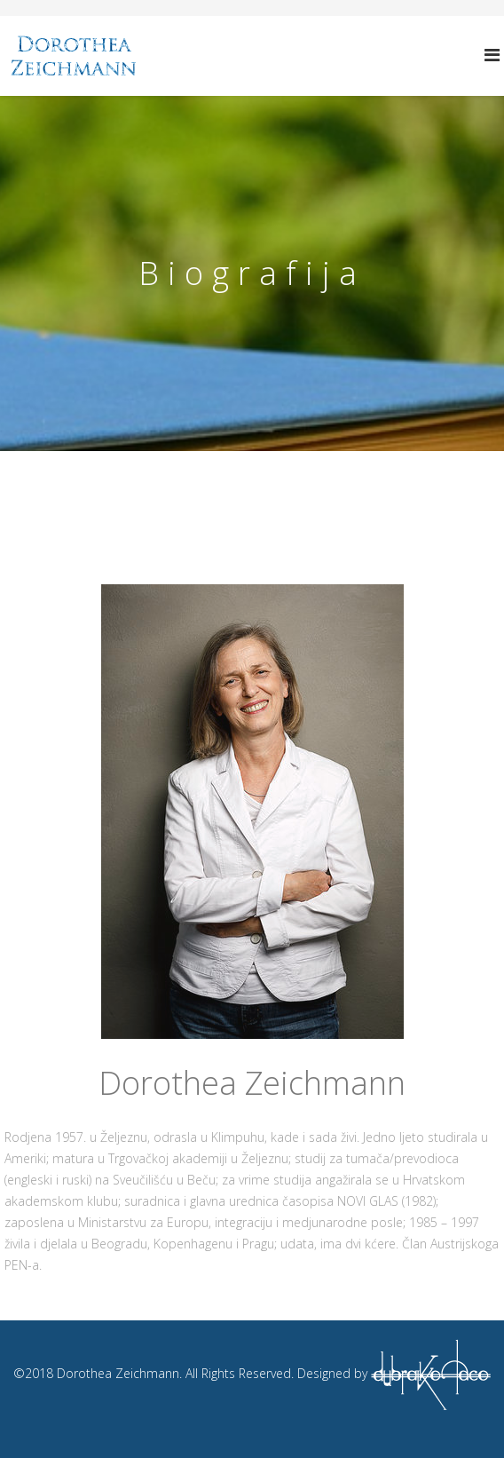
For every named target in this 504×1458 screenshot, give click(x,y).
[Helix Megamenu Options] (492, 54)
